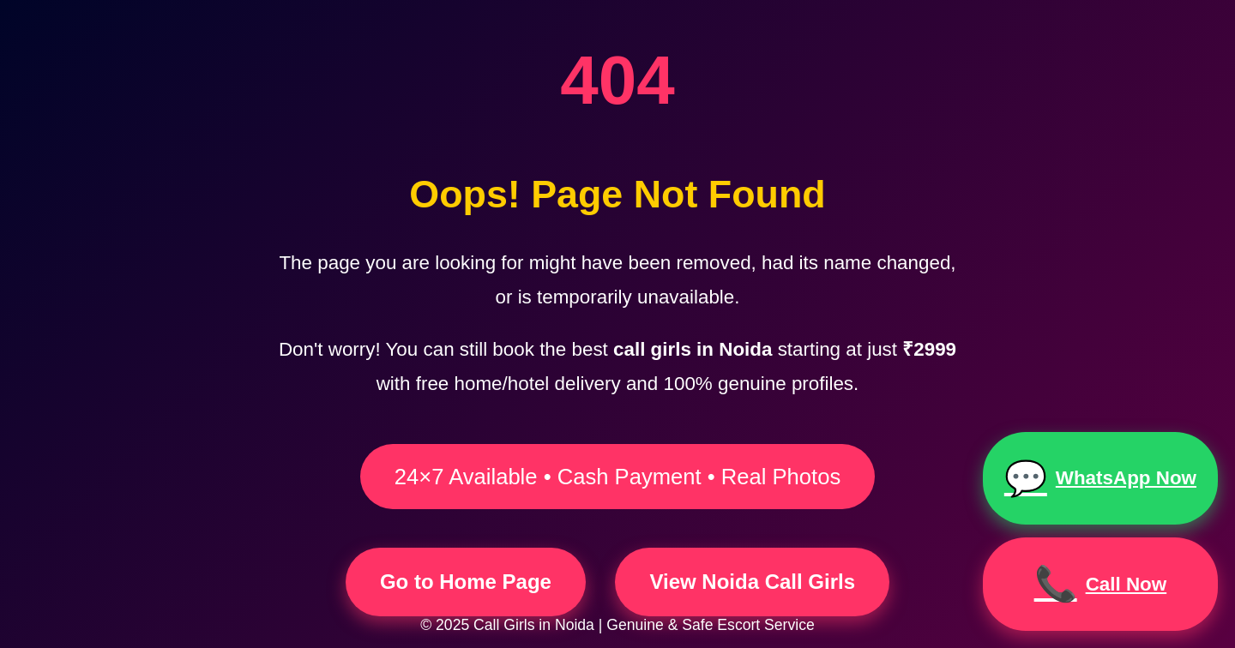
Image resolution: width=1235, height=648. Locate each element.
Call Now (1100, 584)
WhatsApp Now (1100, 478)
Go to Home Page (465, 581)
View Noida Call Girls (752, 581)
